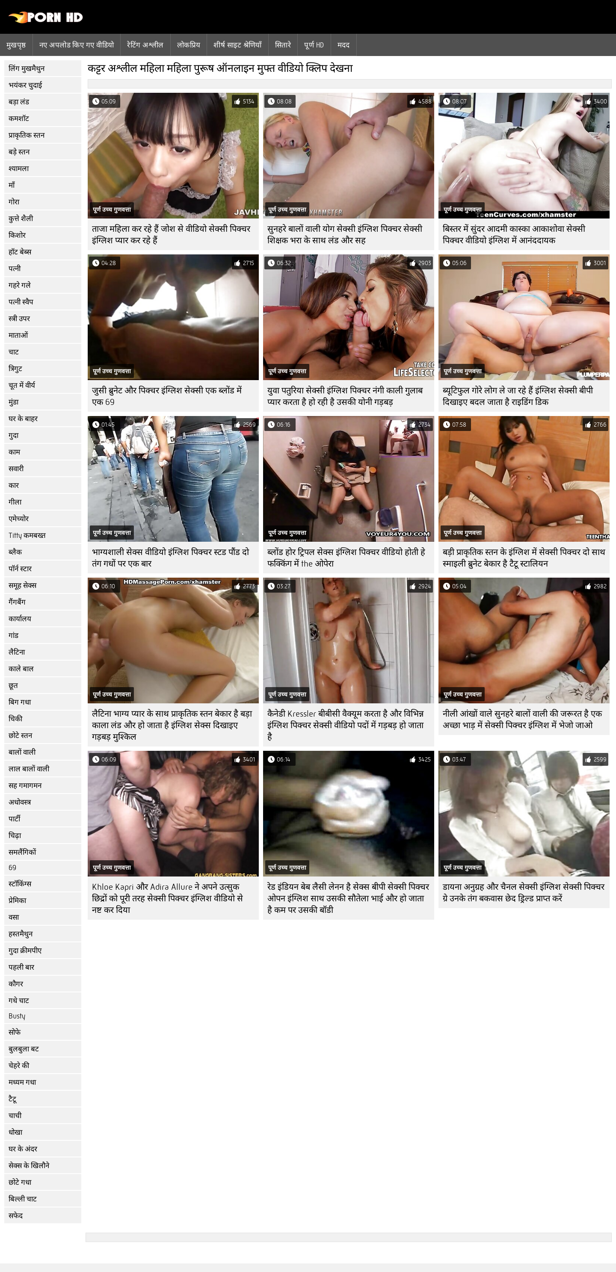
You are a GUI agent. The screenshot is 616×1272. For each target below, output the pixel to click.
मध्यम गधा (22, 1082)
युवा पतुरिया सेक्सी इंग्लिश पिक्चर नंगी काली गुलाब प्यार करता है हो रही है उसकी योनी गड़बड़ (345, 396)
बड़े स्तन (19, 152)
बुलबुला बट (24, 1049)
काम (14, 452)
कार (14, 485)
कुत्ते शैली (21, 219)
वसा (14, 917)
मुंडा (13, 402)
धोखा (15, 1132)
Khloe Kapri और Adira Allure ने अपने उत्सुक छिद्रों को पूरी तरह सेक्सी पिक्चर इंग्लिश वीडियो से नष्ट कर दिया (167, 898)
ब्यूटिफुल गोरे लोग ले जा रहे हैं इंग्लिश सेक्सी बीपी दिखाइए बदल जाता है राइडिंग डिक (518, 396)
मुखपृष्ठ (16, 45)
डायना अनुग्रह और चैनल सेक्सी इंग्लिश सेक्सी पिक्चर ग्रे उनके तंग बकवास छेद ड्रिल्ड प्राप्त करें (523, 892)
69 (12, 868)
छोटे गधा (20, 1182)
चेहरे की (19, 1066)
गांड (13, 636)
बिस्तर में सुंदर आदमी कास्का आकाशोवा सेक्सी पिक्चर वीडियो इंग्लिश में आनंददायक (514, 234)
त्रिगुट (15, 369)
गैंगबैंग (17, 602)
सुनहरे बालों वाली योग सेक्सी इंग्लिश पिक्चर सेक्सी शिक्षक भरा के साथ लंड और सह (344, 234)
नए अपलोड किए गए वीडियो (76, 45)
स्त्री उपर (19, 319)
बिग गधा (20, 702)
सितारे (283, 45)
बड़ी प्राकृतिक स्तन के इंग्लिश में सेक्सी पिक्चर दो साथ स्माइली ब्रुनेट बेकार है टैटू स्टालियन (524, 558)
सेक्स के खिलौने (29, 1166)
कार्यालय (20, 619)
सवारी (16, 469)
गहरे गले (20, 285)
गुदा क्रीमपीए (25, 951)
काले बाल (21, 669)
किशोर (17, 235)
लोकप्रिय (189, 45)
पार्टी (14, 819)
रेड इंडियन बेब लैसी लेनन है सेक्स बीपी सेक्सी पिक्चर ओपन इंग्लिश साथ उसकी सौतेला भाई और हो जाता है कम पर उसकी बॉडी (348, 898)
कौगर (16, 984)
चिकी (15, 719)
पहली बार (21, 967)
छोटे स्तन (20, 736)
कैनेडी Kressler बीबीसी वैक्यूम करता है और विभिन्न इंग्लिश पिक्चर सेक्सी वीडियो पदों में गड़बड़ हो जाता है (345, 725)
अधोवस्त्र (20, 802)
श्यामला (19, 169)
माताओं (18, 335)
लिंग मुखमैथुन (26, 69)
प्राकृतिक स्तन (26, 135)
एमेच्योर (19, 519)
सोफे (15, 1032)
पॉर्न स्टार (20, 569)
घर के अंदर (23, 1149)
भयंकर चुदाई (25, 85)
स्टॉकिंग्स (20, 884)
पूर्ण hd (314, 45)
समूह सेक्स (22, 585)
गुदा (13, 435)
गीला (15, 502)
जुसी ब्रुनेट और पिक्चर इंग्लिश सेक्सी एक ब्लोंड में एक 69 (167, 396)
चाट (14, 352)
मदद (344, 45)
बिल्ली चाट (23, 1199)
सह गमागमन (25, 786)
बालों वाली (22, 752)
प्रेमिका (17, 901)
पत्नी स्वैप (21, 302)
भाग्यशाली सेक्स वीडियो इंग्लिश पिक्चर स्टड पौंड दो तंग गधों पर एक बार (170, 558)
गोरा (14, 202)
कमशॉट (19, 119)
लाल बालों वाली (29, 769)
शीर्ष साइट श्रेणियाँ (237, 45)
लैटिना (17, 652)
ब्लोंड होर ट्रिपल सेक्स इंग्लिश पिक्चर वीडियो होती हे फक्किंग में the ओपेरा (346, 558)
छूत (13, 686)
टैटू (12, 1099)
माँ (12, 185)
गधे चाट (19, 1001)
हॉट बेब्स (20, 252)
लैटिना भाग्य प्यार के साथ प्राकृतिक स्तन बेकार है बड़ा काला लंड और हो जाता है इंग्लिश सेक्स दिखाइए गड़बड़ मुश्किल (172, 725)
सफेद (16, 1216)
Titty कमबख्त (27, 535)
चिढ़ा (15, 836)
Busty (17, 1016)
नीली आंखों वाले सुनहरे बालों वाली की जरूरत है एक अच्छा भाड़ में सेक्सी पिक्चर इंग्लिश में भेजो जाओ (522, 719)
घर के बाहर (23, 419)
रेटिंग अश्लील (145, 45)
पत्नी (15, 269)
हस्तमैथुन (21, 934)
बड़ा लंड (19, 102)
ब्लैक (15, 552)
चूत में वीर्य (22, 385)
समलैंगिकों (22, 852)
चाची (15, 1116)
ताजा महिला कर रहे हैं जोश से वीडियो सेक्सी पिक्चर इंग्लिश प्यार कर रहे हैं (171, 234)
